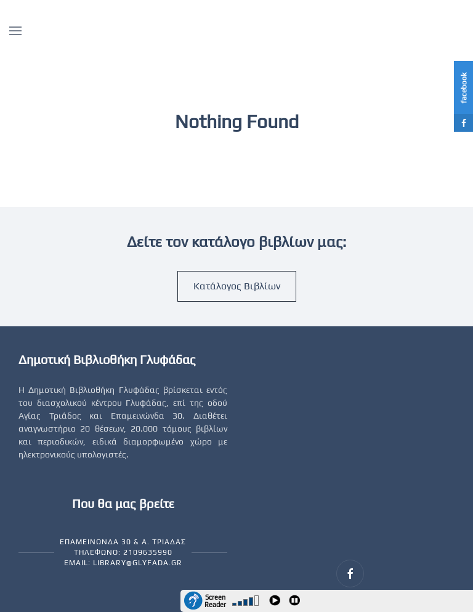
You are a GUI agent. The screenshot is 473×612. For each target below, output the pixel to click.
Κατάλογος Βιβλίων (236, 286)
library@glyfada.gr (137, 562)
